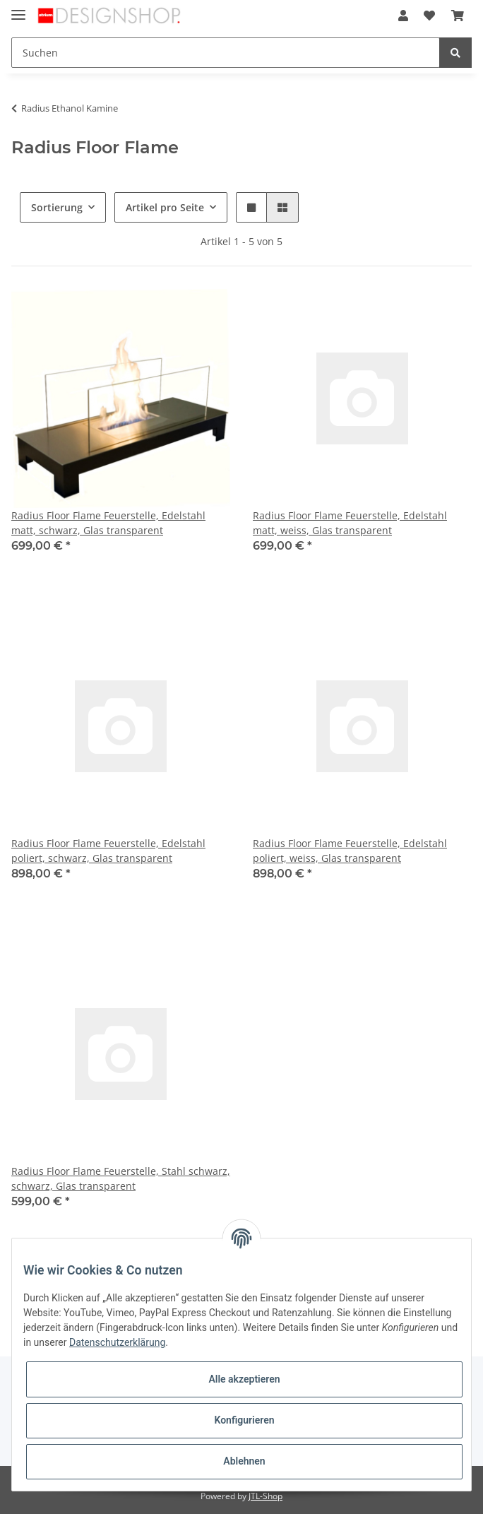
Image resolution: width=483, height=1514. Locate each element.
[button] (403, 15)
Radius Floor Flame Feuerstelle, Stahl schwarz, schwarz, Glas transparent (120, 1178)
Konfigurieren (244, 1420)
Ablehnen (244, 1461)
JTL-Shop (265, 1496)
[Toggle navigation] (18, 9)
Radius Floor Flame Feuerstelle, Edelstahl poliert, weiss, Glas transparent (350, 850)
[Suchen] (225, 52)
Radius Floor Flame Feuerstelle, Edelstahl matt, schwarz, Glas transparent (108, 523)
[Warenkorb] (457, 15)
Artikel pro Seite (165, 207)
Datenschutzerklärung (117, 1342)
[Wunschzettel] (429, 15)
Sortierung (57, 207)
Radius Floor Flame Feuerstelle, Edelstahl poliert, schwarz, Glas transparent (108, 850)
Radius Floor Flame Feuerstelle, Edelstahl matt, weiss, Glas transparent (350, 523)
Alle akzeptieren (244, 1379)
